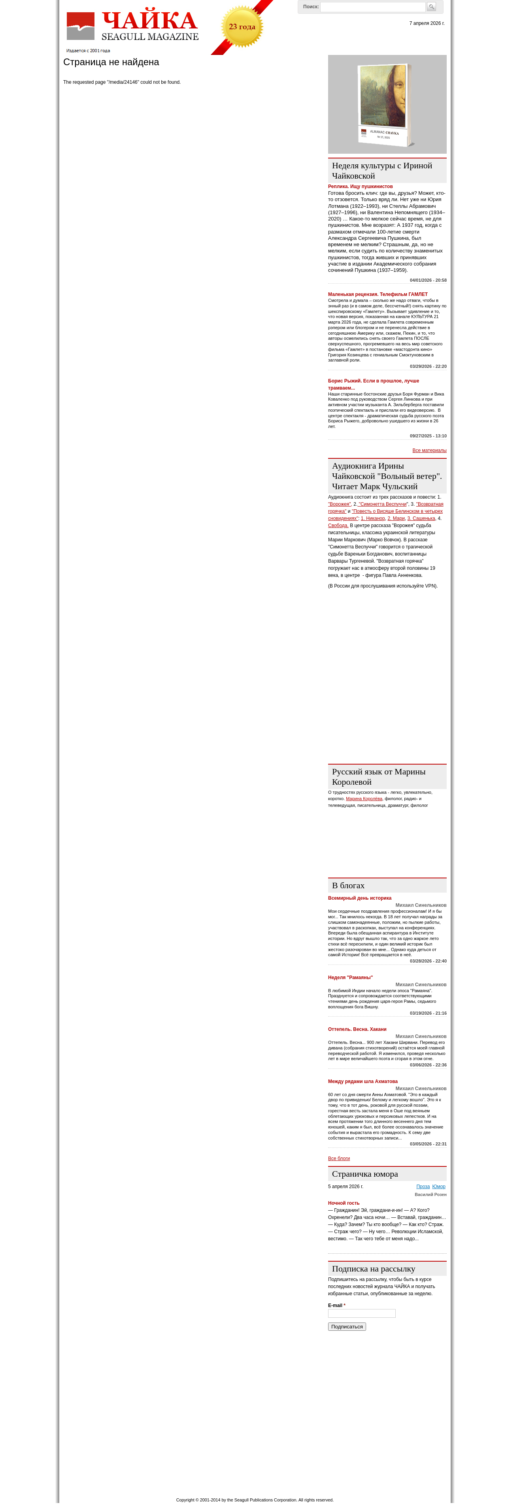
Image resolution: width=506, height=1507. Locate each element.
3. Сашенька (421, 518)
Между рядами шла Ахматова (363, 1081)
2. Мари (396, 518)
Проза (423, 1186)
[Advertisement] (387, 708)
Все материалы (430, 450)
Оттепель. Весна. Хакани (357, 1029)
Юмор (439, 1186)
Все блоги (339, 1158)
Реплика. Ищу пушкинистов (360, 186)
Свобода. (338, 525)
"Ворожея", (340, 504)
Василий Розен (431, 1194)
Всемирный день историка (359, 898)
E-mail (337, 1305)
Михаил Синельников (421, 905)
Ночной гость (344, 1203)
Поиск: (311, 6)
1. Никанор (373, 518)
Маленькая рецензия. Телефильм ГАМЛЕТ (378, 294)
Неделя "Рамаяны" (350, 977)
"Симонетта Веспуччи (381, 504)
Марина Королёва (364, 798)
